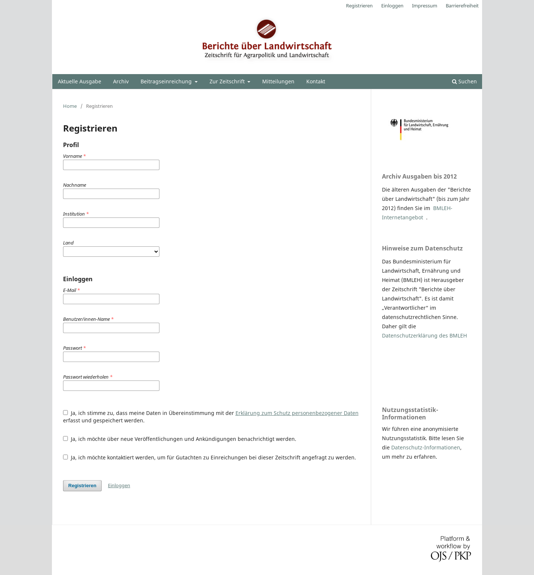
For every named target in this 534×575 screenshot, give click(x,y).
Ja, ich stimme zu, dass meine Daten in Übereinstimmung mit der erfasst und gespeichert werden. (211, 416)
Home (70, 106)
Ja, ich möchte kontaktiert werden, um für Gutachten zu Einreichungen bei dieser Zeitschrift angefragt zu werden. (209, 457)
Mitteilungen (278, 81)
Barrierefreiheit (462, 5)
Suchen (464, 81)
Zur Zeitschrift (228, 81)
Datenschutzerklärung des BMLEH (424, 335)
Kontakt (315, 81)
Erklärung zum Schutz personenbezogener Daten (297, 412)
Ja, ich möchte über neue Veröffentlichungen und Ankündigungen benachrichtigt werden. (179, 438)
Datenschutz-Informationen (425, 447)
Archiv (121, 81)
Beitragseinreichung (167, 81)
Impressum (424, 5)
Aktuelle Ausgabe (79, 81)
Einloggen (392, 5)
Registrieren (359, 5)
